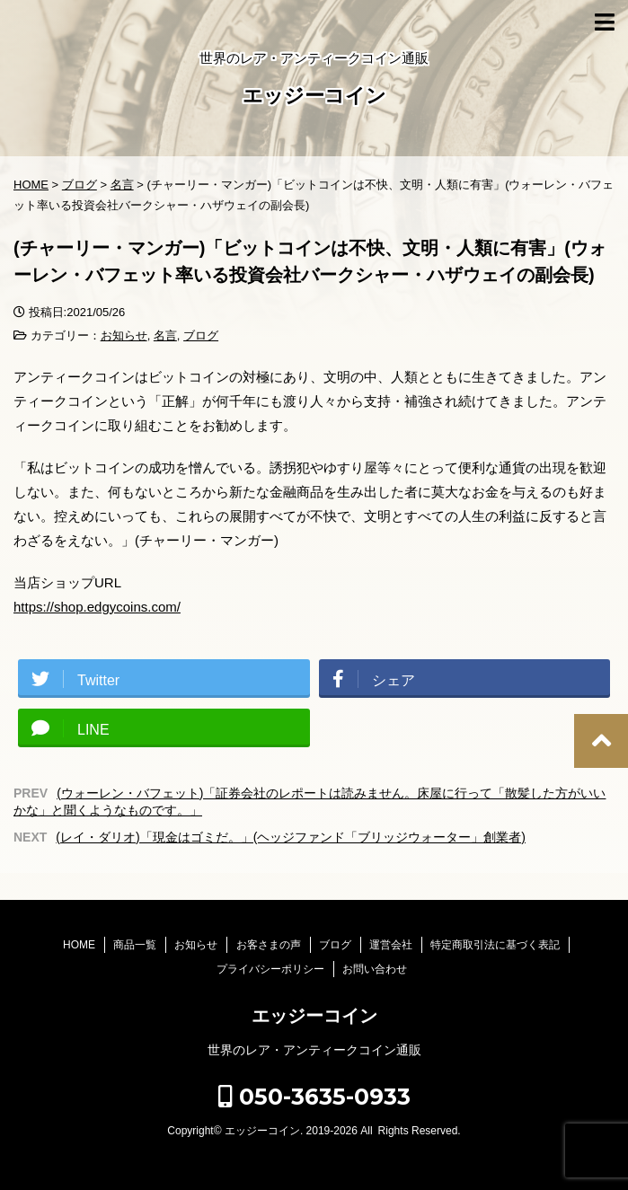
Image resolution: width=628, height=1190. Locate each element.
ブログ (200, 335)
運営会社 (390, 945)
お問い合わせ (374, 969)
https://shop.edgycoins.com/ (97, 606)
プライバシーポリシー (270, 969)
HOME (79, 945)
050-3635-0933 (314, 1096)
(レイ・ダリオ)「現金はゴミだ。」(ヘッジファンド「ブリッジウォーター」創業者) (291, 837)
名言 (165, 335)
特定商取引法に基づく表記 (495, 945)
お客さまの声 (268, 945)
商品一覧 (134, 945)
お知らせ (124, 335)
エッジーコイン (314, 97)
